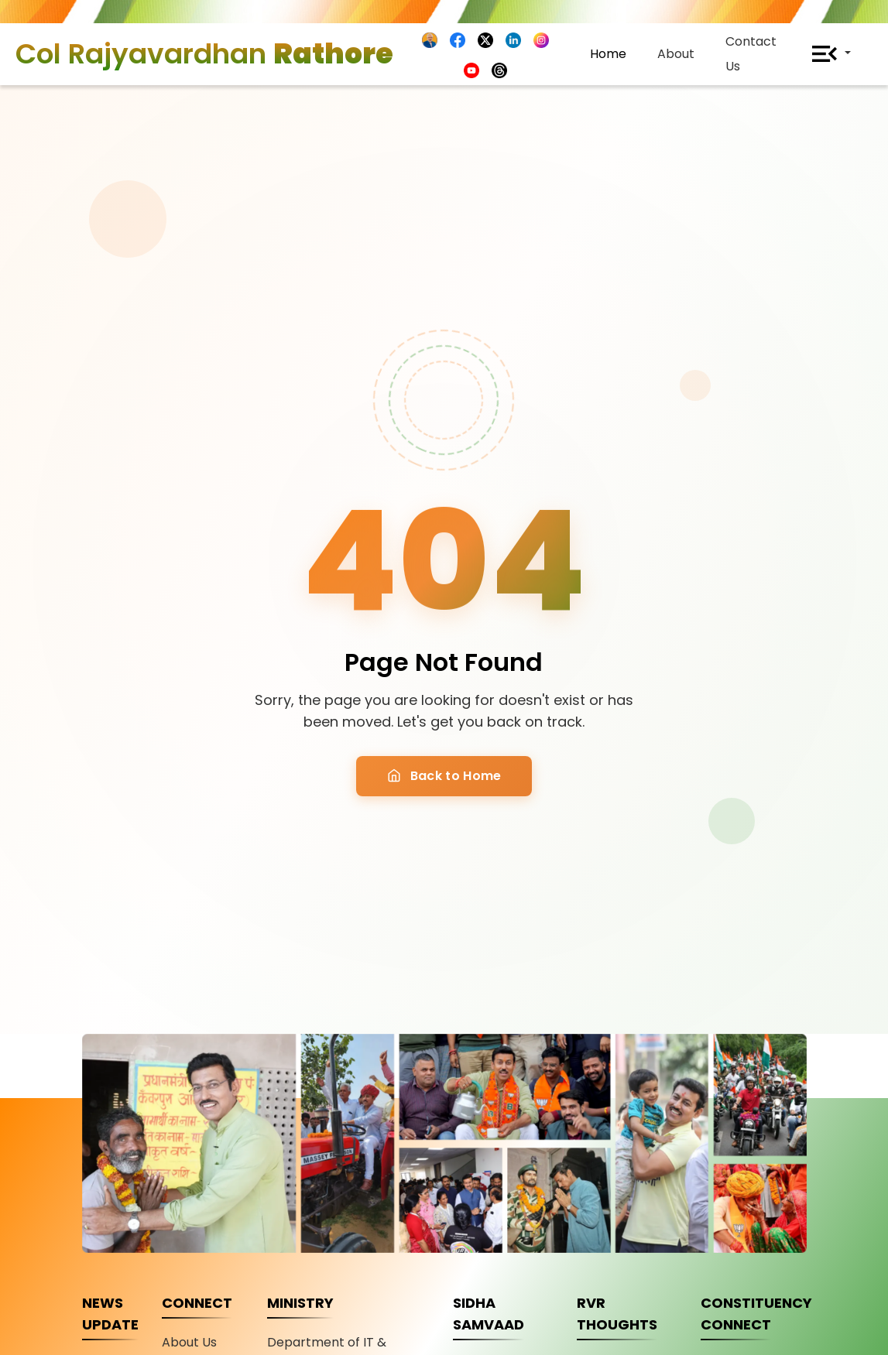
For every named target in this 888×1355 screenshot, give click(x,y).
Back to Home (444, 776)
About (675, 54)
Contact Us (751, 54)
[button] (826, 54)
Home (608, 54)
